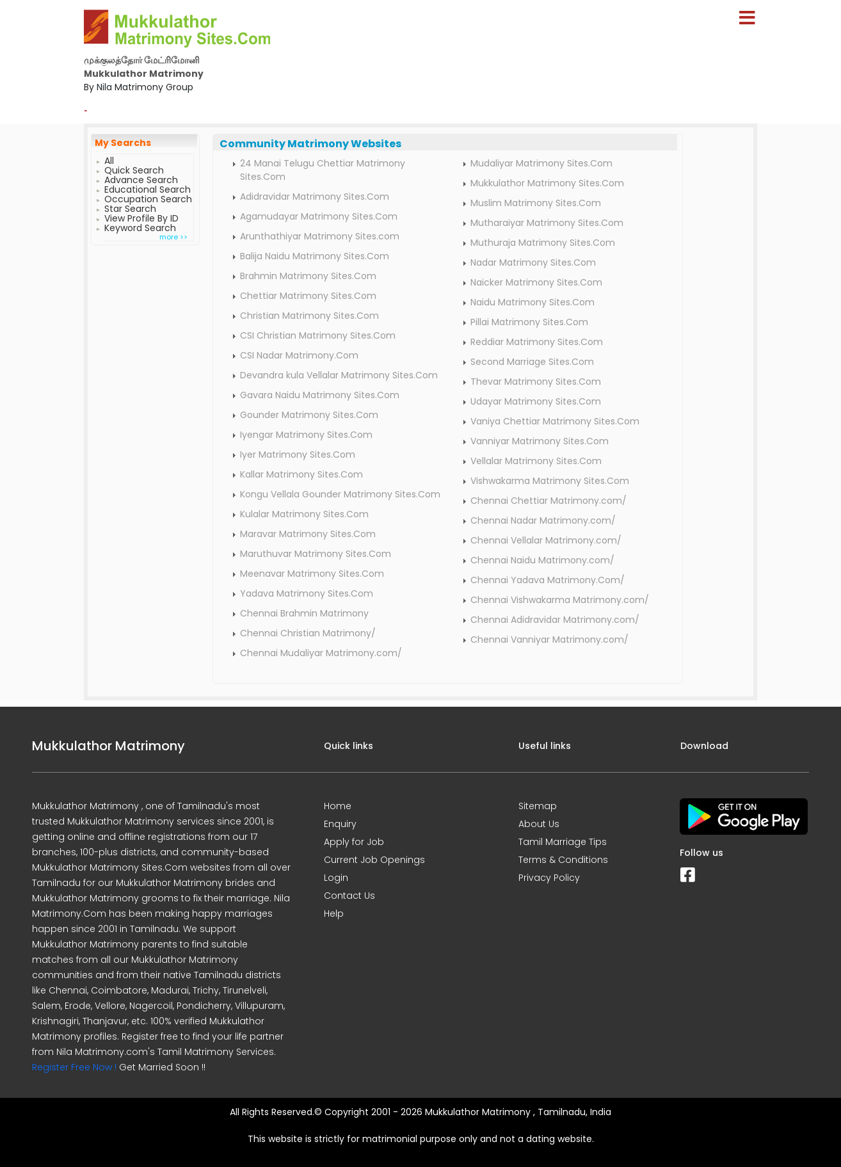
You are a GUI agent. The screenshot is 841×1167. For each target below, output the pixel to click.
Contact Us (349, 895)
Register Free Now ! (74, 1067)
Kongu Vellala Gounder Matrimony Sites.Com (340, 494)
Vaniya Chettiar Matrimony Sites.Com (554, 421)
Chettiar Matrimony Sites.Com (308, 295)
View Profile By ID (141, 216)
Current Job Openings (374, 859)
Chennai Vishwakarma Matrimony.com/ (559, 599)
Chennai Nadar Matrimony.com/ (543, 520)
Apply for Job (354, 841)
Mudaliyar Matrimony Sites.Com (541, 163)
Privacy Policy (549, 877)
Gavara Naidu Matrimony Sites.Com (319, 395)
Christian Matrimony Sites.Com (309, 315)
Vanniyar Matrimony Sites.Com (539, 441)
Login (336, 877)
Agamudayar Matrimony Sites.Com (318, 216)
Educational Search (147, 188)
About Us (538, 823)
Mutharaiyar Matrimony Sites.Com (546, 222)
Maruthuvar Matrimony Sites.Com (315, 553)
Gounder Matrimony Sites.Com (309, 414)
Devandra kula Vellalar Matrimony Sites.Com (339, 375)
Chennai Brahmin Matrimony (304, 613)
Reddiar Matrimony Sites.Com (536, 341)
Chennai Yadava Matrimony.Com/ (547, 580)
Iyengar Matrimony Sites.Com (306, 434)
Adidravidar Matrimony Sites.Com (314, 196)
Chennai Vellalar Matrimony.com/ (545, 540)
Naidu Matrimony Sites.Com (532, 302)
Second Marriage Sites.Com (532, 361)
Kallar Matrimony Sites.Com (301, 474)
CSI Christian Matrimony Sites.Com (318, 335)
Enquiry (340, 823)
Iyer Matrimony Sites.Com (297, 454)
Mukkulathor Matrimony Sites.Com (547, 183)
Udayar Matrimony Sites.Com (535, 401)
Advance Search (141, 178)
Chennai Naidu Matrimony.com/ (542, 560)
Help (334, 913)
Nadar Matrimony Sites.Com (533, 262)
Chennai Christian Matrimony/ (308, 633)
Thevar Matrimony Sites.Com (535, 381)
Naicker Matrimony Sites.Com (536, 282)
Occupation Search (148, 197)
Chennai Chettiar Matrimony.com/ (548, 500)
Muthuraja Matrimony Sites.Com (542, 242)
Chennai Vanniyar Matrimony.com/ (549, 639)
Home (337, 806)
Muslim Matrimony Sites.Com (535, 203)
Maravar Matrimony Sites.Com (308, 533)
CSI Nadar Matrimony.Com (299, 355)
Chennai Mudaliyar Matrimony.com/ (321, 653)
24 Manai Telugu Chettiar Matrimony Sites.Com (322, 170)
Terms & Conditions (563, 859)
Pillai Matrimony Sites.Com (529, 322)
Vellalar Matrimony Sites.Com (536, 461)
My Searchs (123, 142)
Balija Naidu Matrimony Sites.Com (314, 256)
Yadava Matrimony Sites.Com (306, 593)
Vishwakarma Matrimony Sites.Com (549, 480)
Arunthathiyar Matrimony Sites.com (319, 236)
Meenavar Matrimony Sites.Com (312, 573)
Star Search (130, 207)
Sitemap (537, 806)
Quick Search (134, 168)
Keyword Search (140, 226)
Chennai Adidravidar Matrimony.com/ (554, 619)
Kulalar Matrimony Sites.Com (304, 514)
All (109, 159)
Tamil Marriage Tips (562, 841)
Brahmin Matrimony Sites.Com (308, 276)
